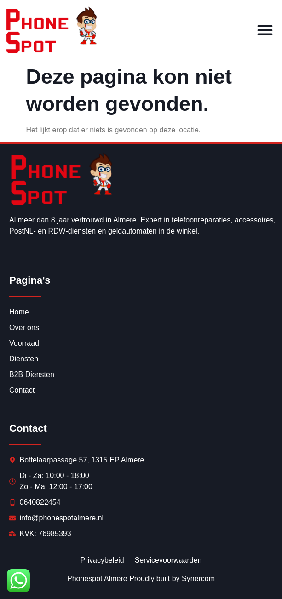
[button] (265, 29)
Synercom (198, 578)
